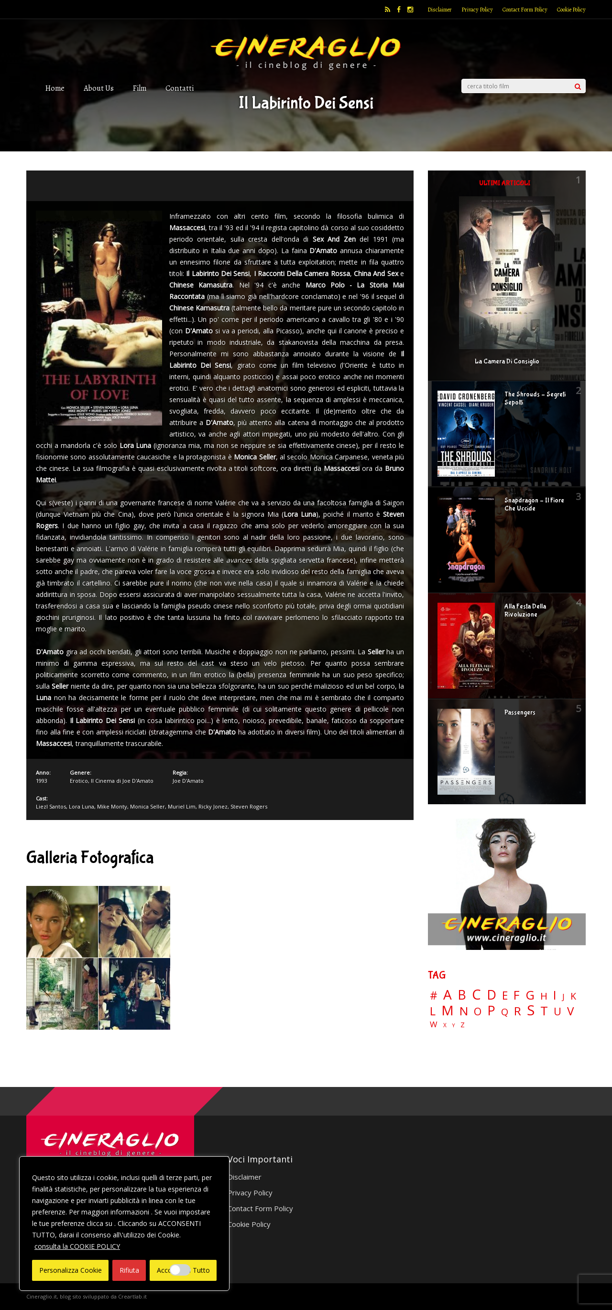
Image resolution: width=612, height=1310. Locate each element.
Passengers (520, 712)
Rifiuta (129, 1270)
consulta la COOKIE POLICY (77, 1246)
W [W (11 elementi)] (433, 1025)
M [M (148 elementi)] (447, 1010)
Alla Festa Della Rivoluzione (525, 610)
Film (139, 88)
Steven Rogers (248, 806)
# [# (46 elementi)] (433, 995)
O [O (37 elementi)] (477, 1011)
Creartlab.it (132, 1296)
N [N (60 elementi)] (463, 1011)
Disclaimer (439, 9)
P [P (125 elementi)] (491, 1010)
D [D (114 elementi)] (491, 995)
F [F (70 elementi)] (517, 995)
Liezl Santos (51, 806)
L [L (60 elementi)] (433, 1011)
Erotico (79, 780)
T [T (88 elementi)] (544, 1011)
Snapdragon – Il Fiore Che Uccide (534, 504)
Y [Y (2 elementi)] (453, 1025)
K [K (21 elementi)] (573, 996)
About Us (99, 88)
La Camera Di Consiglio (507, 361)
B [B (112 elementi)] (462, 995)
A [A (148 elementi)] (447, 994)
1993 (41, 780)
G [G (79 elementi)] (530, 995)
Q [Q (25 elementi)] (504, 1011)
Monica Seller (147, 806)
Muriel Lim (182, 806)
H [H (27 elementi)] (543, 996)
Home (55, 88)
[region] (124, 1223)
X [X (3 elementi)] (445, 1025)
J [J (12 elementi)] (563, 996)
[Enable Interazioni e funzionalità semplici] (180, 1270)
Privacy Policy (477, 9)
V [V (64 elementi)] (570, 1011)
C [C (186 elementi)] (476, 994)
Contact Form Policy (525, 9)
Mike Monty (112, 806)
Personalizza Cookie (70, 1270)
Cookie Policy (571, 9)
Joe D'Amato (188, 780)
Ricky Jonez (213, 806)
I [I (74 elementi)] (555, 995)
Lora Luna (81, 806)
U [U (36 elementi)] (557, 1011)
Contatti (179, 88)
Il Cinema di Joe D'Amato (122, 780)
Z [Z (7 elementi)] (462, 1024)
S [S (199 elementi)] (531, 1010)
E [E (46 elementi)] (505, 995)
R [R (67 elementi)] (517, 1011)
